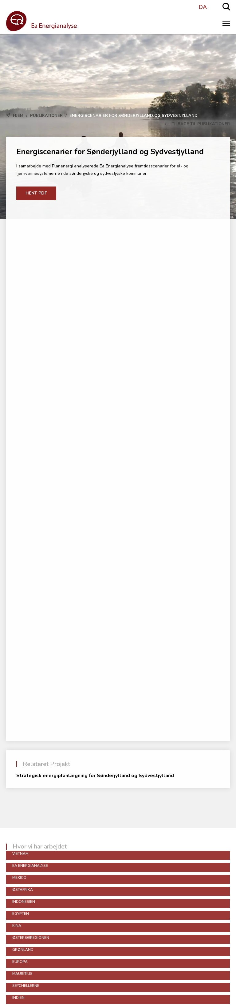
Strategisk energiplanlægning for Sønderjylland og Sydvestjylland (95, 775)
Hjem (18, 115)
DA (203, 7)
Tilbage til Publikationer (197, 124)
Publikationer (46, 115)
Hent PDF (36, 193)
